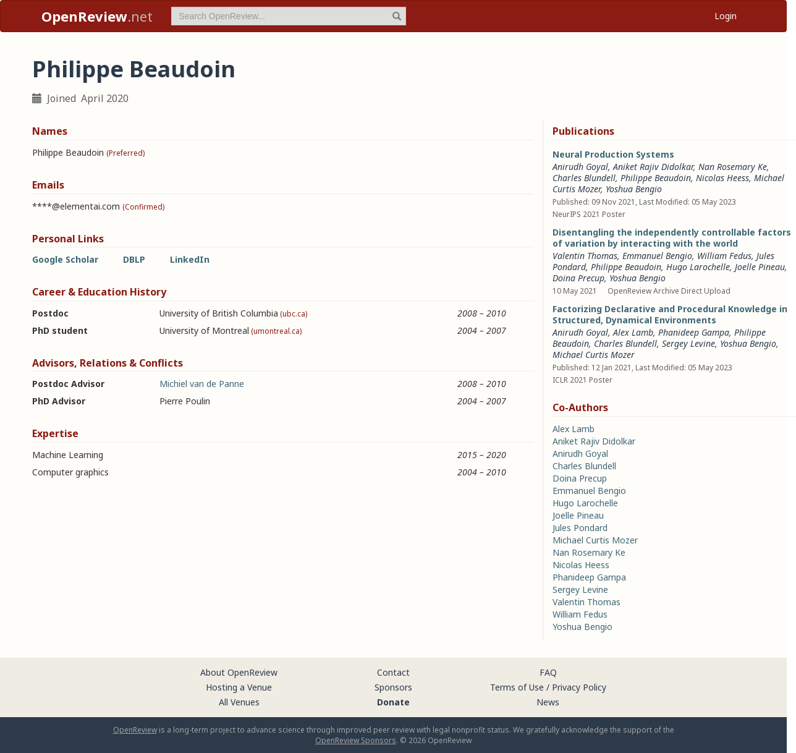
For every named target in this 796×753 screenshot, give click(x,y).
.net (97, 16)
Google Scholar (65, 259)
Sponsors (393, 687)
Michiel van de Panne (201, 383)
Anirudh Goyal (580, 166)
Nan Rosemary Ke (732, 166)
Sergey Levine (688, 343)
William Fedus (724, 256)
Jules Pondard (580, 528)
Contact (393, 672)
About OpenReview (238, 672)
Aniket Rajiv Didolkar (653, 166)
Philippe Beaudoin (655, 178)
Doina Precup (578, 278)
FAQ (548, 672)
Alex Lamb (633, 332)
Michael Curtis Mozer (594, 354)
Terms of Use (517, 687)
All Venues (239, 702)
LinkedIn (190, 259)
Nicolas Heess (722, 178)
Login (725, 16)
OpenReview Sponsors (355, 740)
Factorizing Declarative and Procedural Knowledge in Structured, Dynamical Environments (670, 314)
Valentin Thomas (585, 256)
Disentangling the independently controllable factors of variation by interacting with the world (672, 237)
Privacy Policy (579, 687)
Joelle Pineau (760, 267)
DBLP (134, 259)
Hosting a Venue (239, 687)
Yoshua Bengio (634, 189)
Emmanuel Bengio (657, 256)
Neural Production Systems (613, 154)
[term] (288, 16)
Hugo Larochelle (698, 267)
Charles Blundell (584, 178)
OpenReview (135, 730)
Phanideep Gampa (693, 332)
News (547, 702)
